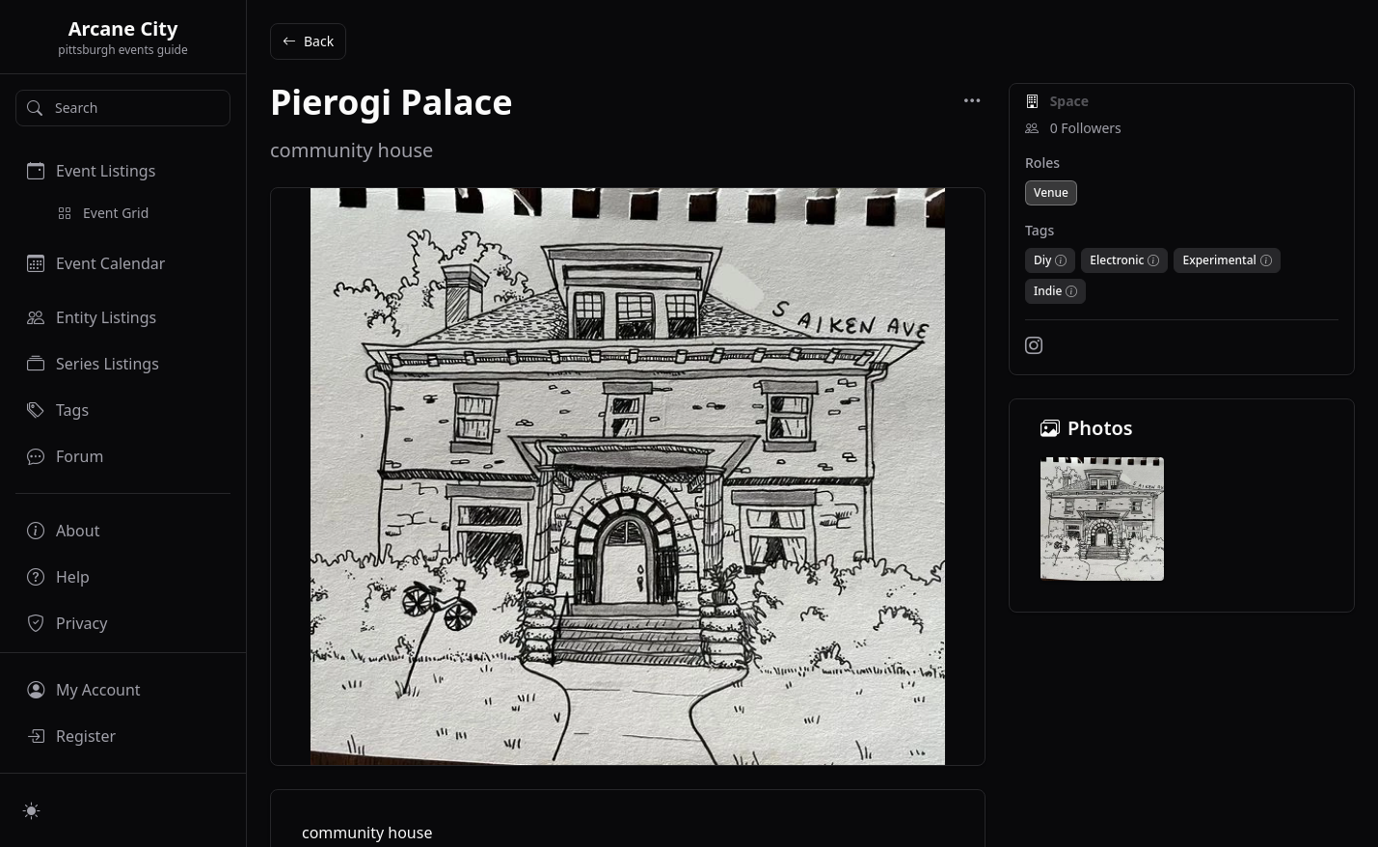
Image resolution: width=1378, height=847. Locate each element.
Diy (1042, 260)
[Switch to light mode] (31, 810)
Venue (1051, 192)
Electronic (1117, 260)
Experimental (1219, 260)
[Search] (122, 108)
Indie (1048, 291)
